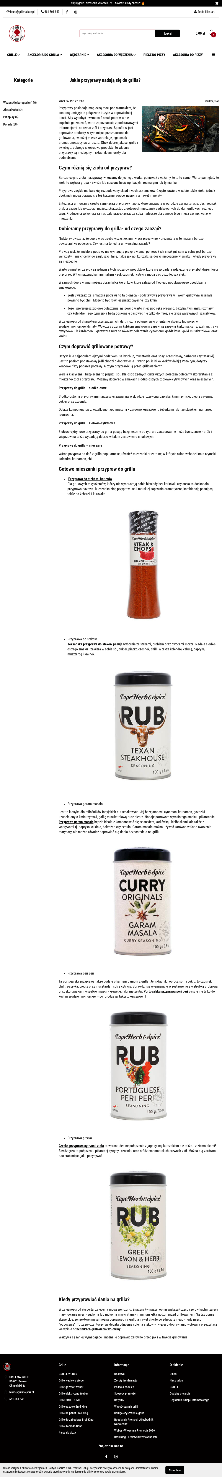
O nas (173, 1374)
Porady (8, 124)
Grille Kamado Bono (70, 1426)
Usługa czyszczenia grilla (129, 1413)
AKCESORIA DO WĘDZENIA (116, 55)
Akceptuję (175, 1470)
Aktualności (11, 110)
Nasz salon (176, 1380)
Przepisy (9, 117)
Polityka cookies (124, 1387)
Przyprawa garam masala (76, 822)
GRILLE (13, 55)
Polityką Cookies (56, 1468)
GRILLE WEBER (68, 1374)
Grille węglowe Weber (72, 1380)
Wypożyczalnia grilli (126, 1406)
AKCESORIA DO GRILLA (45, 55)
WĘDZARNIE (79, 55)
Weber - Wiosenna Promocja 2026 (134, 1430)
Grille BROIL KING (69, 1400)
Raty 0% (119, 1400)
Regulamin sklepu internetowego (189, 1400)
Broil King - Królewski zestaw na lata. (136, 1437)
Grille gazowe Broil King (73, 1406)
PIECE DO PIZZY (154, 55)
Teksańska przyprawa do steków (89, 644)
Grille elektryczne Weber (73, 1393)
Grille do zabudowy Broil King (76, 1419)
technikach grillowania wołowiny (98, 1329)
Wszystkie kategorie (16, 103)
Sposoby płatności (125, 1393)
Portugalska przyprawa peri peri (166, 991)
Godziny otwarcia (180, 1393)
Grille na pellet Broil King (73, 1413)
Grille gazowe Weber (71, 1387)
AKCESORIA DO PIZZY (188, 55)
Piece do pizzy (67, 1432)
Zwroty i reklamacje (125, 1380)
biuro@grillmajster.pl (21, 1392)
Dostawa (119, 1374)
